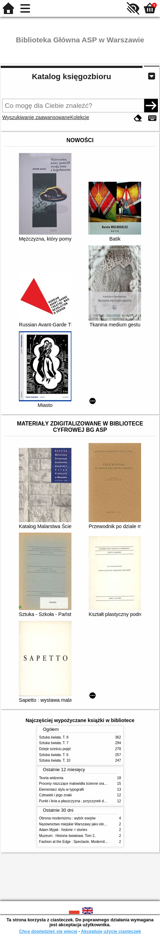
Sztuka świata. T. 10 (54, 760)
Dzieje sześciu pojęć (55, 749)
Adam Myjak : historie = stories (63, 830)
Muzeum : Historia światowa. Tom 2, (67, 836)
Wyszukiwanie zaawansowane (36, 117)
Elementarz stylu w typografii (61, 789)
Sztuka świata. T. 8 (54, 737)
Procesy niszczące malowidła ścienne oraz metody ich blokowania (91, 783)
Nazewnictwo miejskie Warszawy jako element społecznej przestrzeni (93, 824)
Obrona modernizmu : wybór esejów (67, 818)
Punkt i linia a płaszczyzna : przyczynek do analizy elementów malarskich (96, 801)
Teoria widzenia (51, 778)
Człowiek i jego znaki (55, 795)
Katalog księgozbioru (71, 76)
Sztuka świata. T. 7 (54, 743)
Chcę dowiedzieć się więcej (48, 931)
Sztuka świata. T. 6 (54, 755)
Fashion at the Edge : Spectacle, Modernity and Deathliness (86, 842)
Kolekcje (79, 117)
